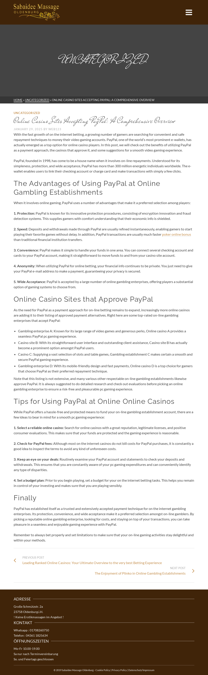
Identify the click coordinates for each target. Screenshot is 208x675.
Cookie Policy (102, 670)
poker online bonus (176, 234)
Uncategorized (27, 113)
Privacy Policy (119, 670)
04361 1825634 (37, 635)
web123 (54, 129)
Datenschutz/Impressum (141, 670)
